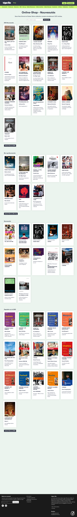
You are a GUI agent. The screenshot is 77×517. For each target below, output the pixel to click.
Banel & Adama (66, 102)
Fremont (7, 134)
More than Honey (10, 169)
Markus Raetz (8, 295)
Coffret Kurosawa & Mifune (36, 388)
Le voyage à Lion (23, 295)
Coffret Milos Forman (52, 328)
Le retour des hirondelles (8, 418)
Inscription (70, 3)
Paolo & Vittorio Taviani (52, 358)
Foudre (7, 72)
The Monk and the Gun (10, 358)
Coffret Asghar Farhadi (23, 388)
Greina (35, 357)
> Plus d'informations (55, 506)
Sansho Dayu (22, 41)
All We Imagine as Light (38, 102)
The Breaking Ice (23, 102)
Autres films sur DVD (10, 145)
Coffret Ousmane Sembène (10, 102)
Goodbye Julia (52, 102)
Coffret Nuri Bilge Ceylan (37, 73)
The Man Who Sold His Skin (23, 242)
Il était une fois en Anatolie (23, 173)
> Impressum (28, 501)
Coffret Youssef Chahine (67, 358)
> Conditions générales (30, 497)
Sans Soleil (65, 170)
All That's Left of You (10, 42)
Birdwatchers (9, 198)
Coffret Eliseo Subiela (9, 329)
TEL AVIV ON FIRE (9, 241)
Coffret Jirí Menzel (22, 328)
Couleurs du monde (37, 259)
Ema (20, 199)
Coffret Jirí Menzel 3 (65, 73)
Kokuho (50, 41)
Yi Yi (63, 241)
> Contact (53, 508)
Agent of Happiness (50, 73)
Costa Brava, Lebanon (8, 266)
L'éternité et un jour (37, 199)
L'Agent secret (37, 41)
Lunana (64, 265)
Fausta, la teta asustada (37, 170)
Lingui (49, 241)
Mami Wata (65, 41)
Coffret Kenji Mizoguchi (66, 328)
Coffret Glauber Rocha (52, 388)
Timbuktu (21, 261)
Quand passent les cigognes (52, 170)
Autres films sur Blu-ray (11, 213)
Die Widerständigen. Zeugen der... (52, 266)
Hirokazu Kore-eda (23, 358)
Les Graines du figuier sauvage (23, 73)
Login (64, 3)
